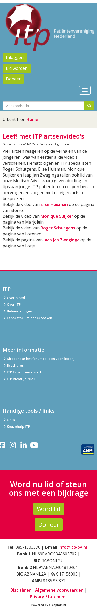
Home (32, 119)
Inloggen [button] (15, 57)
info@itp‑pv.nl (72, 547)
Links (9, 419)
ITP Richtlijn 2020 (20, 379)
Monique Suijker (57, 216)
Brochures (13, 365)
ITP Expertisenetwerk (22, 372)
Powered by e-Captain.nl (48, 605)
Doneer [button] (13, 79)
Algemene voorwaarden (59, 590)
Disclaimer (20, 590)
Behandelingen (17, 311)
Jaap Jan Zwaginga (61, 240)
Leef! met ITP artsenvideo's (43, 136)
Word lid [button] (49, 508)
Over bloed (14, 297)
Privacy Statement (49, 597)
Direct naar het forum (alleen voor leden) (38, 358)
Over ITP (12, 304)
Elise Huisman (54, 204)
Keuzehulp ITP (18, 426)
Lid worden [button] (16, 68)
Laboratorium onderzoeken (27, 318)
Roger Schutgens (58, 228)
